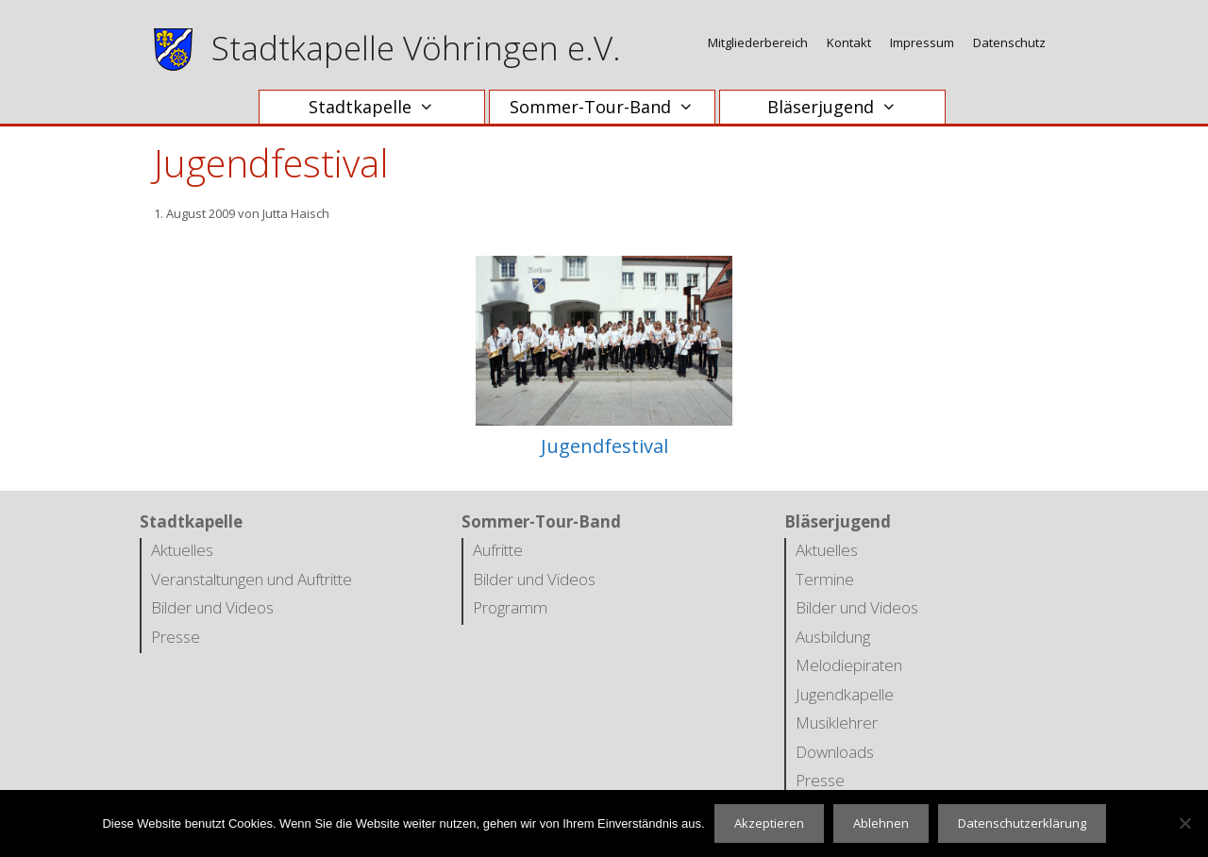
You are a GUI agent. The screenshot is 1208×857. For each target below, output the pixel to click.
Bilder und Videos (212, 607)
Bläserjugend (841, 107)
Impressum (922, 42)
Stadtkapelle (381, 107)
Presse (175, 636)
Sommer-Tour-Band (611, 107)
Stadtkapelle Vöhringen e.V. (416, 47)
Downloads (835, 752)
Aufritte (498, 550)
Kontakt (849, 42)
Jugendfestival (604, 446)
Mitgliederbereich (758, 42)
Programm (510, 607)
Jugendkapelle (845, 694)
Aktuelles (182, 550)
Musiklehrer (837, 722)
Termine (825, 579)
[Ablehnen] (1184, 823)
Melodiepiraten (849, 665)
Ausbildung (833, 636)
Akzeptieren (769, 823)
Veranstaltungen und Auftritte (251, 579)
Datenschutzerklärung (1022, 823)
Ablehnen (881, 823)
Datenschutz (1009, 42)
